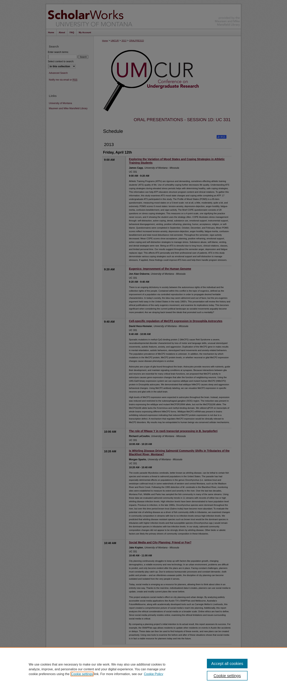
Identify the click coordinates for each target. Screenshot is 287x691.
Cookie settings (82, 674)
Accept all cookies (227, 663)
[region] (143, 669)
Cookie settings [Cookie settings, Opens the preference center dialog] (227, 675)
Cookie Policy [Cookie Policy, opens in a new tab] (153, 674)
